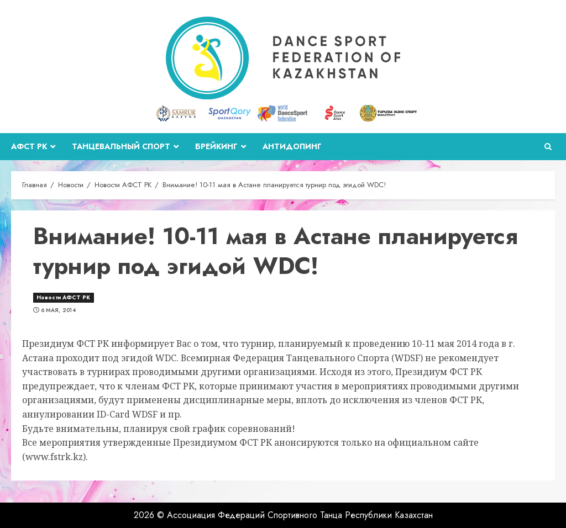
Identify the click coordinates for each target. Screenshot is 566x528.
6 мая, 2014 (58, 310)
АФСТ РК (29, 146)
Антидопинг (292, 146)
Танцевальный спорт (121, 146)
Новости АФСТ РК (63, 297)
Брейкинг (216, 146)
